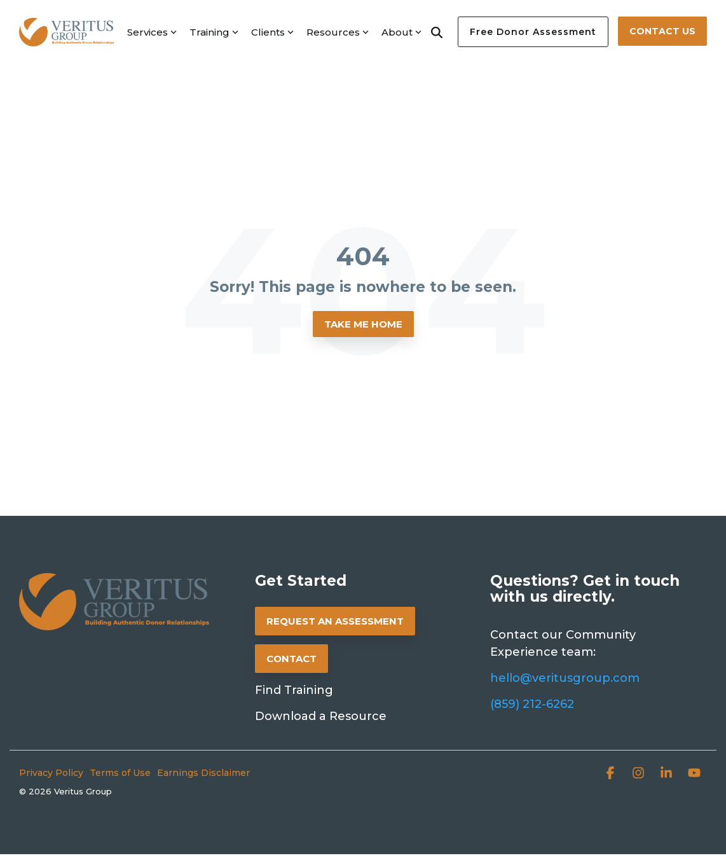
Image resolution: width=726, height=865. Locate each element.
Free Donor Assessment (533, 32)
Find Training (294, 690)
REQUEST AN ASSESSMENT (335, 621)
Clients (272, 32)
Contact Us (662, 31)
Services (152, 32)
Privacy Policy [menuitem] (51, 772)
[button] (611, 774)
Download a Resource (321, 716)
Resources (337, 32)
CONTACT (291, 659)
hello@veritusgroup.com (565, 678)
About (401, 32)
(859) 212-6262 (532, 704)
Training (213, 32)
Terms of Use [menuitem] (120, 772)
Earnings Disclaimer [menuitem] (203, 772)
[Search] (436, 32)
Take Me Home (363, 324)
